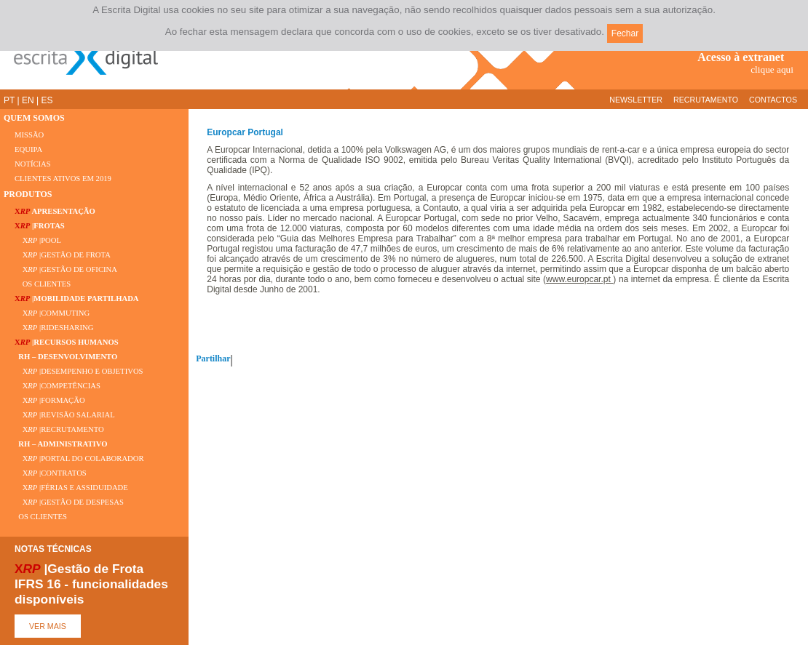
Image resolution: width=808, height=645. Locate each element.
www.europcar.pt (579, 279)
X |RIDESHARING (54, 328)
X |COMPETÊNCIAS (57, 386)
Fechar (624, 33)
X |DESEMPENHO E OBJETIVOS (79, 371)
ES (46, 100)
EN (28, 100)
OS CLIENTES (43, 284)
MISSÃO (29, 135)
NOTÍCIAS (33, 164)
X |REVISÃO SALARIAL (65, 415)
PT (9, 100)
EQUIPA (28, 149)
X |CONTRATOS (51, 473)
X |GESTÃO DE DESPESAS (69, 502)
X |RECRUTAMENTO (59, 429)
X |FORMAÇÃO (50, 400)
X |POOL (38, 240)
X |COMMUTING (52, 313)
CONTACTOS (773, 99)
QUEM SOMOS (34, 118)
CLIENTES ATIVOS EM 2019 (63, 179)
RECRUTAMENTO (705, 99)
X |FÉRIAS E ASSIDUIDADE (71, 488)
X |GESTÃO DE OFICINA (66, 269)
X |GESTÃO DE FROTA (63, 255)
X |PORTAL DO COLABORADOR (79, 458)
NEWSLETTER (635, 99)
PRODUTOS (28, 194)
